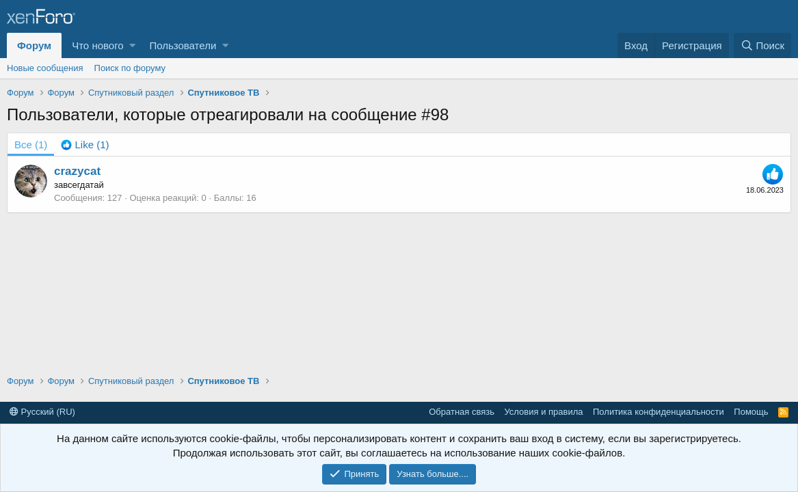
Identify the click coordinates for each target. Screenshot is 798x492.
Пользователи (182, 45)
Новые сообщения (45, 68)
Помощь (751, 412)
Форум (34, 45)
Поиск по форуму (129, 68)
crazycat (77, 171)
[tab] (85, 144)
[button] (132, 45)
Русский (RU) (42, 412)
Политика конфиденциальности (658, 412)
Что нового (97, 45)
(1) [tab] (30, 144)
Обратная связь (461, 412)
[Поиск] (762, 45)
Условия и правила (543, 412)
